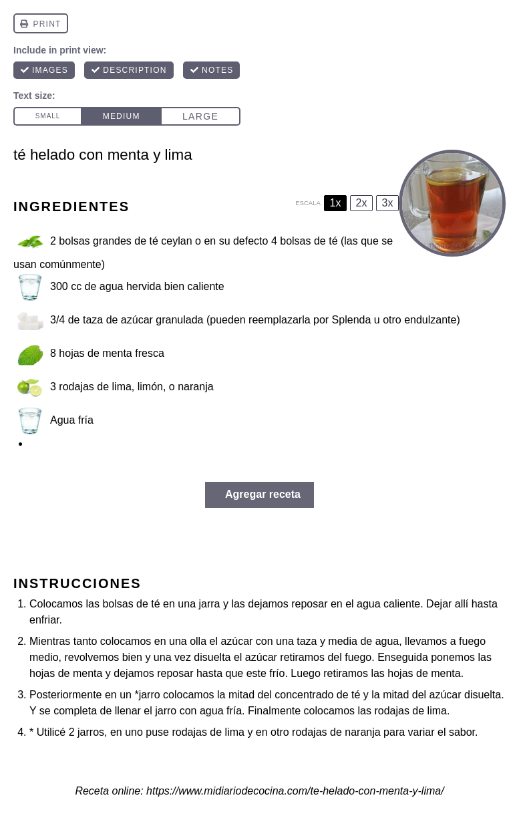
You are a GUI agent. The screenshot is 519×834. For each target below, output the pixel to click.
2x (361, 202)
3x (387, 202)
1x (335, 202)
